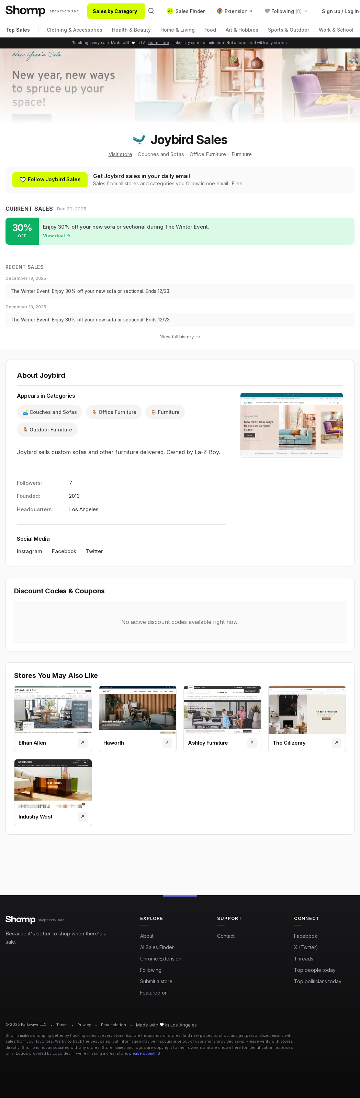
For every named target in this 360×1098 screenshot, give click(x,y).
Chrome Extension (160, 959)
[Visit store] (83, 746)
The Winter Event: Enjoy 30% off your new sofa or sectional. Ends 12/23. (98, 293)
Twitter (94, 554)
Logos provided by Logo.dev (43, 1053)
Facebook (64, 554)
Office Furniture (208, 154)
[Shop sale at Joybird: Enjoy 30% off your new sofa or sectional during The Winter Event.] (180, 231)
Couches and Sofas (161, 154)
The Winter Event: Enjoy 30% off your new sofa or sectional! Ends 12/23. (98, 322)
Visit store (120, 154)
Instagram (29, 554)
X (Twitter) (306, 947)
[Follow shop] (51, 180)
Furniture (242, 154)
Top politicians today (317, 981)
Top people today (315, 970)
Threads (303, 959)
